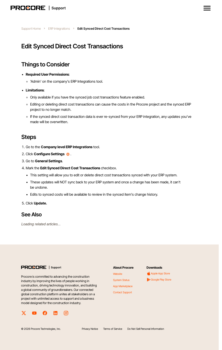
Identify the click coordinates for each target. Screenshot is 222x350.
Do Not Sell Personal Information (145, 328)
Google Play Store (159, 279)
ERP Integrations (59, 28)
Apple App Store (158, 273)
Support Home (31, 28)
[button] (207, 8)
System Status (121, 280)
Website (117, 273)
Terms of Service (112, 328)
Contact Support (122, 292)
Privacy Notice (90, 328)
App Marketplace (122, 286)
